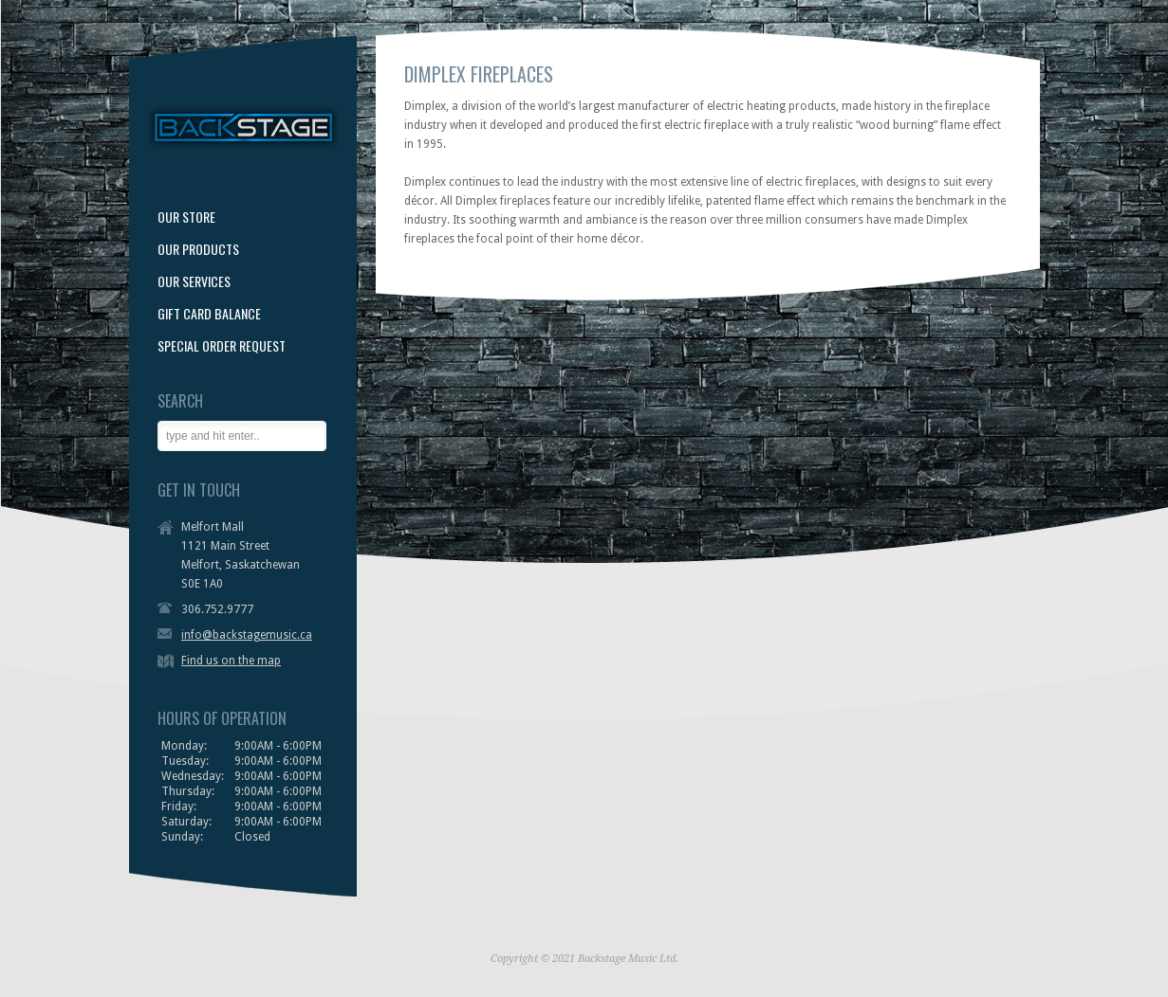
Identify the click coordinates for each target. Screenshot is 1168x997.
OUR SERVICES (194, 281)
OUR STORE (186, 217)
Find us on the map (231, 660)
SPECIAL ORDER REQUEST (222, 346)
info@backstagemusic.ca (246, 635)
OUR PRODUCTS (198, 249)
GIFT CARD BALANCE (209, 313)
